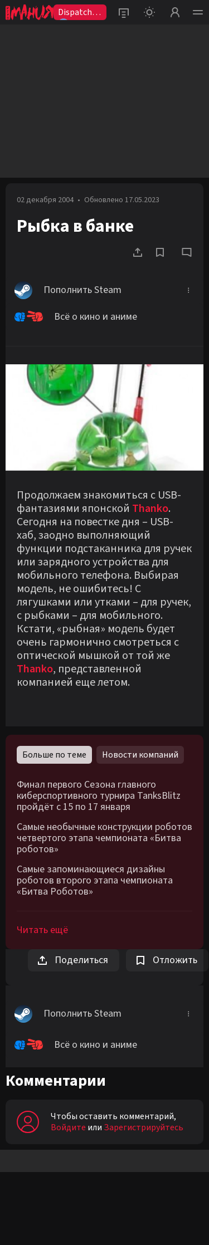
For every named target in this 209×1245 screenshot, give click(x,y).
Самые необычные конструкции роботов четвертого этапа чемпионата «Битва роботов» (104, 838)
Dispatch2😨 (77, 13)
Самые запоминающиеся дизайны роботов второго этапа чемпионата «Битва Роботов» (95, 880)
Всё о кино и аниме (75, 317)
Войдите (68, 1127)
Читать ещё (42, 930)
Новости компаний (140, 755)
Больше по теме (54, 755)
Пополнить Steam (67, 290)
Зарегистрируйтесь (143, 1127)
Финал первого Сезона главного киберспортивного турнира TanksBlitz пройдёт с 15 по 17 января (99, 796)
